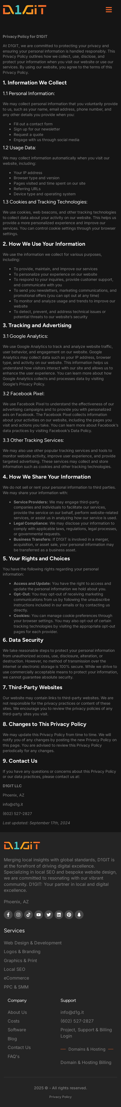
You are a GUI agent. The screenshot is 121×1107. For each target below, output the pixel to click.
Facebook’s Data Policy (70, 430)
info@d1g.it (13, 804)
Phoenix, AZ (16, 901)
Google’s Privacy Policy (23, 384)
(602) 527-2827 (17, 813)
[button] (109, 9)
